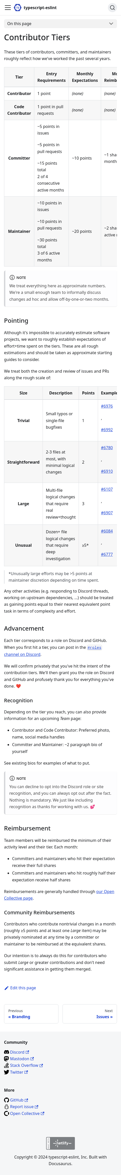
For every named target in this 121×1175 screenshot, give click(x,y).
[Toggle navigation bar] (8, 7)
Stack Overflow (26, 1065)
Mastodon (22, 1059)
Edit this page (20, 988)
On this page (19, 23)
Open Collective (27, 1113)
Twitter (19, 1072)
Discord (19, 1052)
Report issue (24, 1106)
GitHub (19, 1100)
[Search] (112, 7)
